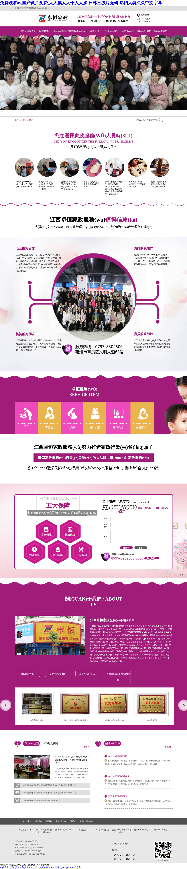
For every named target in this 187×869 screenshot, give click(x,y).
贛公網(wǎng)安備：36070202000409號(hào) (30, 854)
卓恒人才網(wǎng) (86, 821)
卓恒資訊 (94, 31)
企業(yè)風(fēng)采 (88, 674)
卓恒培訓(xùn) (61, 821)
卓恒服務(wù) (45, 31)
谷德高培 (73, 821)
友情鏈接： (27, 821)
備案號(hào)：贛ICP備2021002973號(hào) (29, 851)
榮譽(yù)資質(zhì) (78, 31)
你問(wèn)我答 (111, 31)
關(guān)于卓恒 (144, 31)
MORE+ (86, 747)
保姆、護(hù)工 (162, 508)
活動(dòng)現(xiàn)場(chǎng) (128, 34)
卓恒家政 (49, 821)
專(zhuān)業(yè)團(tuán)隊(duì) (61, 34)
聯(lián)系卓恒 (160, 31)
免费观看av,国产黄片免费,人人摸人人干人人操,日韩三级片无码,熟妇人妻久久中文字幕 (81, 2)
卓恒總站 (38, 821)
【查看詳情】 (80, 777)
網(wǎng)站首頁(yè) (28, 34)
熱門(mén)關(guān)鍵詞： (25, 120)
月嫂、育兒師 (144, 508)
